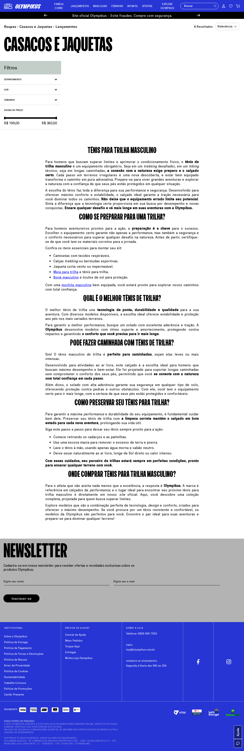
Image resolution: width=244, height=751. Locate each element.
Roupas (10, 26)
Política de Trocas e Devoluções (23, 653)
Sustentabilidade (14, 677)
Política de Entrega (16, 642)
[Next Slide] (198, 15)
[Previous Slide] (45, 15)
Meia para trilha (65, 272)
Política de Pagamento (18, 648)
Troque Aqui (72, 646)
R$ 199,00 (11, 123)
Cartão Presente (14, 694)
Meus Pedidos (74, 640)
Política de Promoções (18, 688)
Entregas (70, 652)
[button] (215, 6)
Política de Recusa (15, 659)
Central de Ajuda (75, 634)
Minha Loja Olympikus (79, 658)
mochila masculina (76, 285)
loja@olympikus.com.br (140, 649)
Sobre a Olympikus (15, 636)
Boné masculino (66, 277)
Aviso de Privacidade (17, 665)
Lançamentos (66, 26)
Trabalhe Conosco (15, 682)
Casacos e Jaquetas (35, 26)
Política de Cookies (16, 671)
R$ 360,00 (49, 123)
